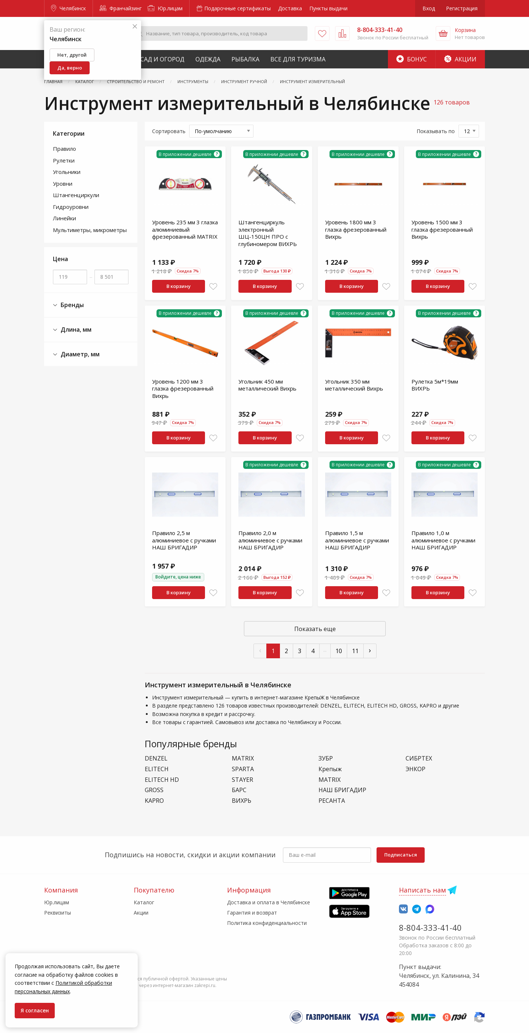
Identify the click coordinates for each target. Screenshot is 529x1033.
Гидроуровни (71, 206)
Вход (428, 8)
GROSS (154, 790)
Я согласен (35, 1010)
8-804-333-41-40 (430, 927)
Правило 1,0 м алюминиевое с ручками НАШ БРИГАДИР (443, 540)
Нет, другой (72, 54)
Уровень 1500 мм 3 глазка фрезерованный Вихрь (442, 229)
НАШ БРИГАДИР (342, 790)
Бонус (411, 59)
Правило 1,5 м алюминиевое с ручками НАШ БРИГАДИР (357, 540)
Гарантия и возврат (252, 912)
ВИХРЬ (241, 801)
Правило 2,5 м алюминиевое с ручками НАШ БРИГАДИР (184, 540)
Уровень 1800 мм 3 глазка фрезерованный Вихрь (355, 229)
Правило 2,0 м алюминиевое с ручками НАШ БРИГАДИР (270, 540)
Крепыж (330, 769)
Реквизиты (57, 912)
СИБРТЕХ (419, 758)
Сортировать (169, 131)
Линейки (64, 218)
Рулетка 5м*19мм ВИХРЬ (434, 385)
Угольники (66, 171)
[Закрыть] (134, 27)
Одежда (207, 59)
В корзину (178, 286)
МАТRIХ (330, 780)
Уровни (62, 183)
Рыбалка (245, 59)
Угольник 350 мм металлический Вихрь (354, 385)
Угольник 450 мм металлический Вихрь (267, 385)
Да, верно (69, 67)
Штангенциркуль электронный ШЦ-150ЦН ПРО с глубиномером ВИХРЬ (267, 232)
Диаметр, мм (76, 354)
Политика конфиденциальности (267, 922)
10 (338, 651)
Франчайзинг (121, 8)
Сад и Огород (162, 59)
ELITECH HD (162, 780)
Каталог (144, 902)
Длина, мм (72, 330)
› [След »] (370, 650)
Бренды (68, 305)
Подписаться (400, 854)
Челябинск (68, 8)
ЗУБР (326, 758)
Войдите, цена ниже (178, 577)
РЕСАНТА (332, 801)
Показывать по (436, 131)
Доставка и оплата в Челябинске (268, 902)
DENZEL (156, 758)
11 (355, 651)
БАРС (239, 790)
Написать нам (422, 890)
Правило (64, 148)
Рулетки (64, 160)
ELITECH (157, 769)
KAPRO (154, 801)
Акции (460, 59)
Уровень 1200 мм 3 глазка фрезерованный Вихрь (182, 388)
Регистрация (462, 8)
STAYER (242, 780)
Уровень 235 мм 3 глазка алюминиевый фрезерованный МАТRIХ (185, 229)
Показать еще (315, 629)
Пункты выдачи (328, 8)
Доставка (290, 8)
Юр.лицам (165, 8)
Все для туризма (297, 59)
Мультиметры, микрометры (90, 230)
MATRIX (243, 758)
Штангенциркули (76, 195)
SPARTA (243, 769)
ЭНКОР (415, 769)
